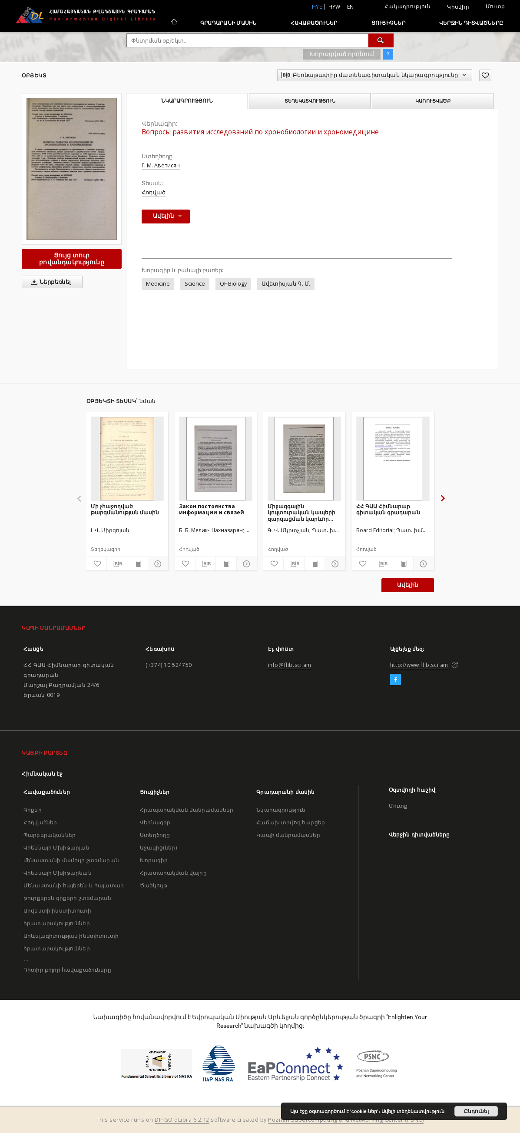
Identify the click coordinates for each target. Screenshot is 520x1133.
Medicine (158, 283)
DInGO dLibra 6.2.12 (182, 1119)
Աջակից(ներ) (158, 847)
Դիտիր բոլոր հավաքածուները (67, 969)
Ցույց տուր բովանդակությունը (71, 258)
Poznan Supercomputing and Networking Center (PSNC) (346, 1119)
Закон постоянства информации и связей (211, 509)
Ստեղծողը (155, 835)
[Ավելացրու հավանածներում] (485, 75)
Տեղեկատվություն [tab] (310, 101)
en (350, 7)
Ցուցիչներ (388, 23)
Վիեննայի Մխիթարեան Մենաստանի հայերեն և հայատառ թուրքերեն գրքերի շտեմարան (73, 885)
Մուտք (495, 6)
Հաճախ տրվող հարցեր (290, 822)
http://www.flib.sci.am (419, 665)
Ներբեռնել (49, 282)
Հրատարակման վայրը (173, 872)
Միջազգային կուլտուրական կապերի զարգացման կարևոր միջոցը (301, 512)
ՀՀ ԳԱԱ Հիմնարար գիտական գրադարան (388, 509)
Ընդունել (476, 1111)
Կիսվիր (458, 6)
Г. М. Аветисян (161, 165)
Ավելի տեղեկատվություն (412, 1111)
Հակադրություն (407, 6)
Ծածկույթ (153, 885)
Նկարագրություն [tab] (187, 101)
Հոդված (154, 192)
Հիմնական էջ (42, 773)
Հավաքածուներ (314, 23)
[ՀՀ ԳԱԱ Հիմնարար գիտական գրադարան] (393, 458)
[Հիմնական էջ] (173, 22)
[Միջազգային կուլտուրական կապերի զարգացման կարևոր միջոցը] (304, 458)
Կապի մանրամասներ (288, 835)
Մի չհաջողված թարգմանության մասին (125, 509)
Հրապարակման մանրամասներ (186, 809)
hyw (334, 7)
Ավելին (407, 585)
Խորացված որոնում (341, 53)
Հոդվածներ (40, 822)
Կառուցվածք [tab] (432, 101)
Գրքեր (32, 809)
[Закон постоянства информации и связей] (215, 458)
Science (195, 283)
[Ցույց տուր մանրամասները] (157, 564)
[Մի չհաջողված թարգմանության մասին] (127, 458)
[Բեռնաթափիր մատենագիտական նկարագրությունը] (117, 564)
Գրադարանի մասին (228, 23)
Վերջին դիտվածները (471, 23)
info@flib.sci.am (290, 665)
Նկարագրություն (280, 809)
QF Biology (233, 283)
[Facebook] (395, 680)
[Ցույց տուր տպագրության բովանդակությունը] (137, 564)
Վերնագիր (155, 822)
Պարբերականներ (49, 835)
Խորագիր (154, 860)
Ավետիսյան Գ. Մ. (286, 283)
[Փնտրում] (381, 40)
